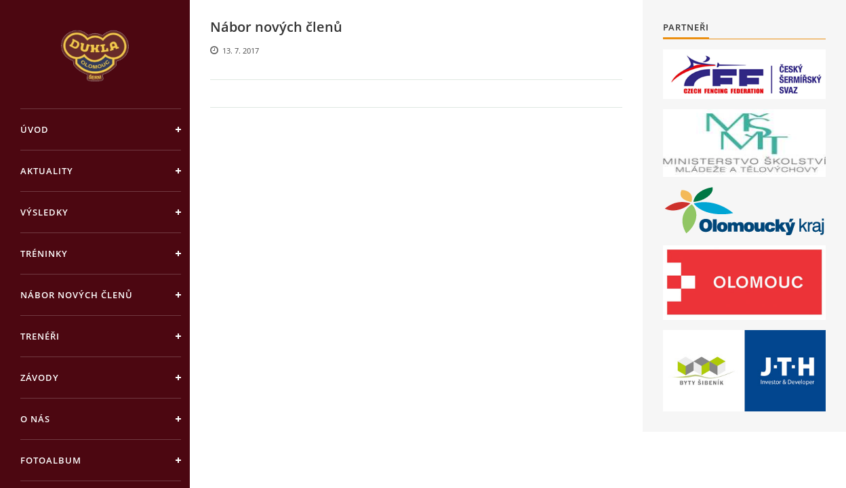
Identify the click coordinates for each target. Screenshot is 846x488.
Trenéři (40, 336)
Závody (39, 377)
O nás (35, 419)
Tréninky (44, 253)
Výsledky (44, 212)
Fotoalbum (50, 460)
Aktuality (46, 171)
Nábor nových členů (76, 295)
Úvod (34, 129)
